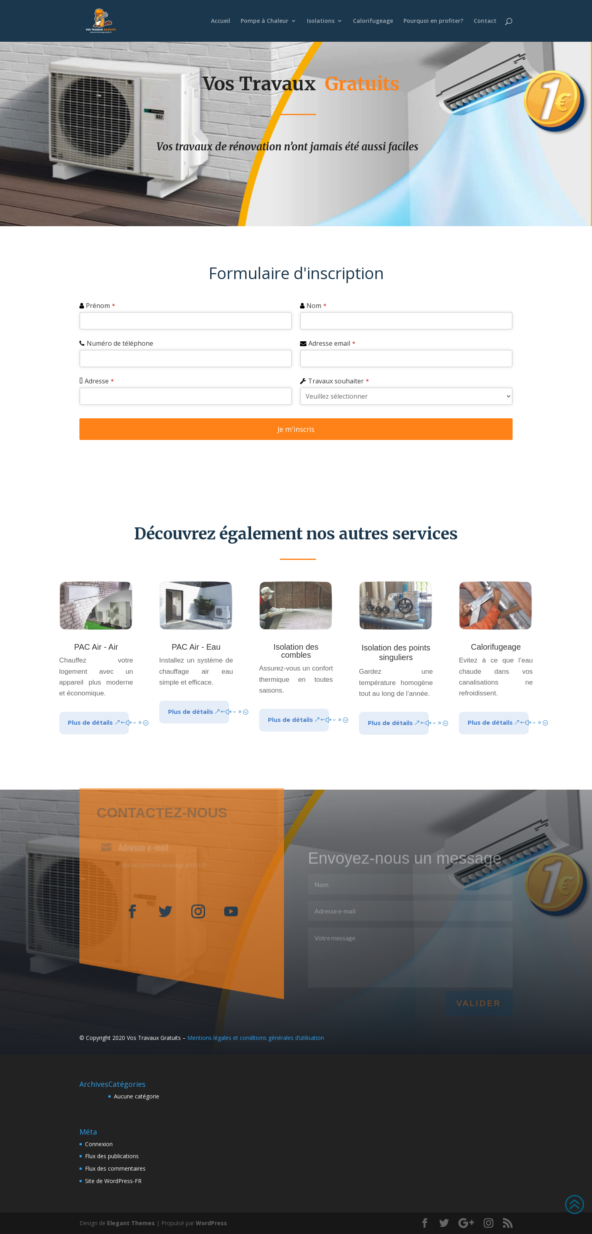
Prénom (100, 305)
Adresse (99, 381)
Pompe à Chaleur (264, 21)
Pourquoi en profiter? (433, 21)
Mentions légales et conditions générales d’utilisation (255, 1038)
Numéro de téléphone (120, 343)
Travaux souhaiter (338, 381)
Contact (485, 21)
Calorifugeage (373, 21)
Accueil (220, 21)
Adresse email (331, 343)
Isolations (321, 21)
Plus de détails (90, 722)
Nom (316, 305)
